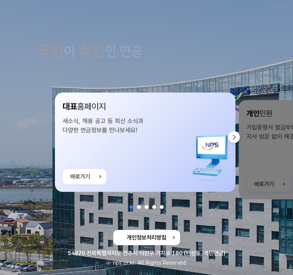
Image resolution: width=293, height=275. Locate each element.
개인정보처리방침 (146, 237)
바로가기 (80, 179)
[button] (131, 207)
